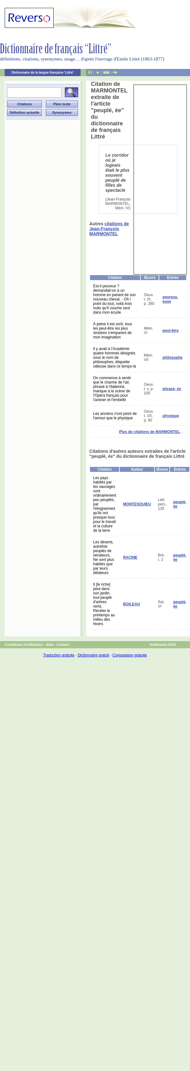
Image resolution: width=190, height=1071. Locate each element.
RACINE (130, 557)
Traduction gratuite (58, 655)
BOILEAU (131, 604)
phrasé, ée (171, 389)
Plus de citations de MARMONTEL (149, 432)
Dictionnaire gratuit (93, 655)
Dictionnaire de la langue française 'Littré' (43, 72)
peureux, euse (170, 299)
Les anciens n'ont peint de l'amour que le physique (115, 415)
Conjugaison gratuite (129, 655)
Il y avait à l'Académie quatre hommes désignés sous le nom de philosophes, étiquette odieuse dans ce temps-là (114, 357)
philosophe (172, 357)
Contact (62, 644)
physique (170, 416)
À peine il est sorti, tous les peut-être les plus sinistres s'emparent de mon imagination (112, 330)
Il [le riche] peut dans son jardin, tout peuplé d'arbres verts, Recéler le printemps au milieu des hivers (104, 604)
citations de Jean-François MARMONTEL (109, 228)
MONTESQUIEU (137, 504)
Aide (49, 644)
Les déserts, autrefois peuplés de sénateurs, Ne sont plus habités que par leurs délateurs (103, 557)
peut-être (170, 330)
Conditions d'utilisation (24, 644)
